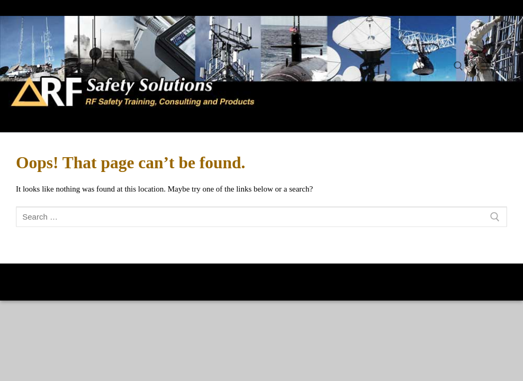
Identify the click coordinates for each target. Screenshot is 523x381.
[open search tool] (458, 66)
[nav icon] (487, 66)
